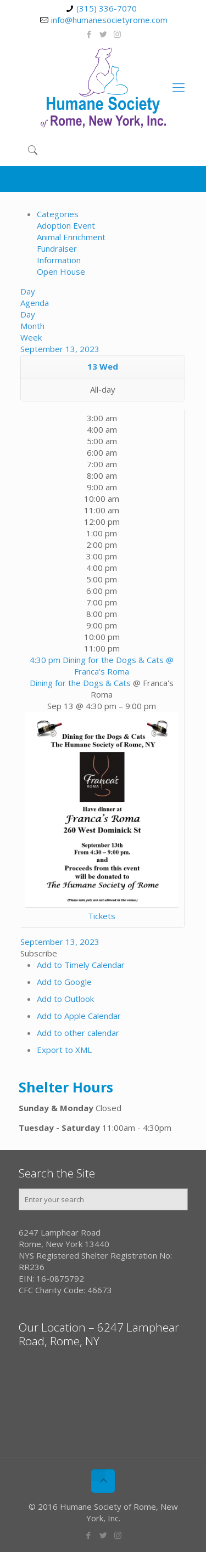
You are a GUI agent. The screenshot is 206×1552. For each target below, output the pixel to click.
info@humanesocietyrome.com (109, 19)
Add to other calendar (78, 1032)
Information (59, 259)
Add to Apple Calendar (79, 1015)
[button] (38, 953)
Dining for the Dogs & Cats (80, 682)
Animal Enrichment (71, 236)
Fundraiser (57, 248)
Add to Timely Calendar (81, 964)
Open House (61, 271)
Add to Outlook (65, 998)
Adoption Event (66, 225)
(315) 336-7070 (106, 8)
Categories (58, 213)
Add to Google (64, 981)
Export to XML (64, 1049)
